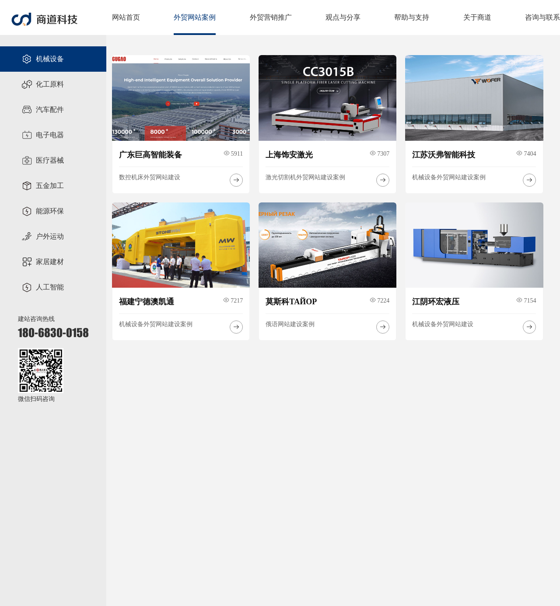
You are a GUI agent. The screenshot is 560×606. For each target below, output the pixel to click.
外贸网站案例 (195, 17)
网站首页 (126, 17)
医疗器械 (42, 160)
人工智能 (42, 287)
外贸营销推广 (271, 17)
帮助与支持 (411, 17)
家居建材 (42, 262)
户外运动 (42, 236)
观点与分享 (343, 17)
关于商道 (477, 17)
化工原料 (42, 84)
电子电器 (42, 135)
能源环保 (42, 211)
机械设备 (42, 59)
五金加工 (42, 186)
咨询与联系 (542, 17)
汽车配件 (42, 110)
